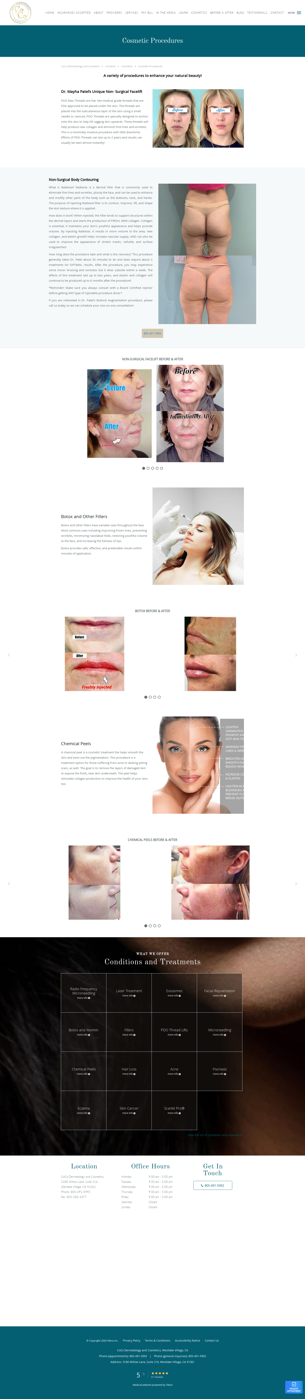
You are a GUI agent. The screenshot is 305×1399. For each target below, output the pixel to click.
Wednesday (151, 1186)
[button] (299, 12)
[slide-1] (148, 468)
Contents (110, 66)
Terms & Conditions (157, 1340)
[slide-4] (161, 468)
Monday (151, 1176)
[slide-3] (157, 468)
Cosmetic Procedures (150, 66)
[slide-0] (144, 468)
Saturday (151, 1201)
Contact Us (212, 1340)
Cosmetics (127, 66)
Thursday (151, 1191)
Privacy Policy (131, 1340)
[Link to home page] (15, 12)
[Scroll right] (296, 655)
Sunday (151, 1206)
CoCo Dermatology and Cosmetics (80, 66)
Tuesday (151, 1181)
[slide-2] (153, 468)
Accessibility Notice (187, 1340)
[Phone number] (212, 1185)
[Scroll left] (9, 655)
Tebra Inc (112, 1340)
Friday (151, 1196)
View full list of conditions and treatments (215, 1135)
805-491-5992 (152, 333)
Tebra (169, 1385)
